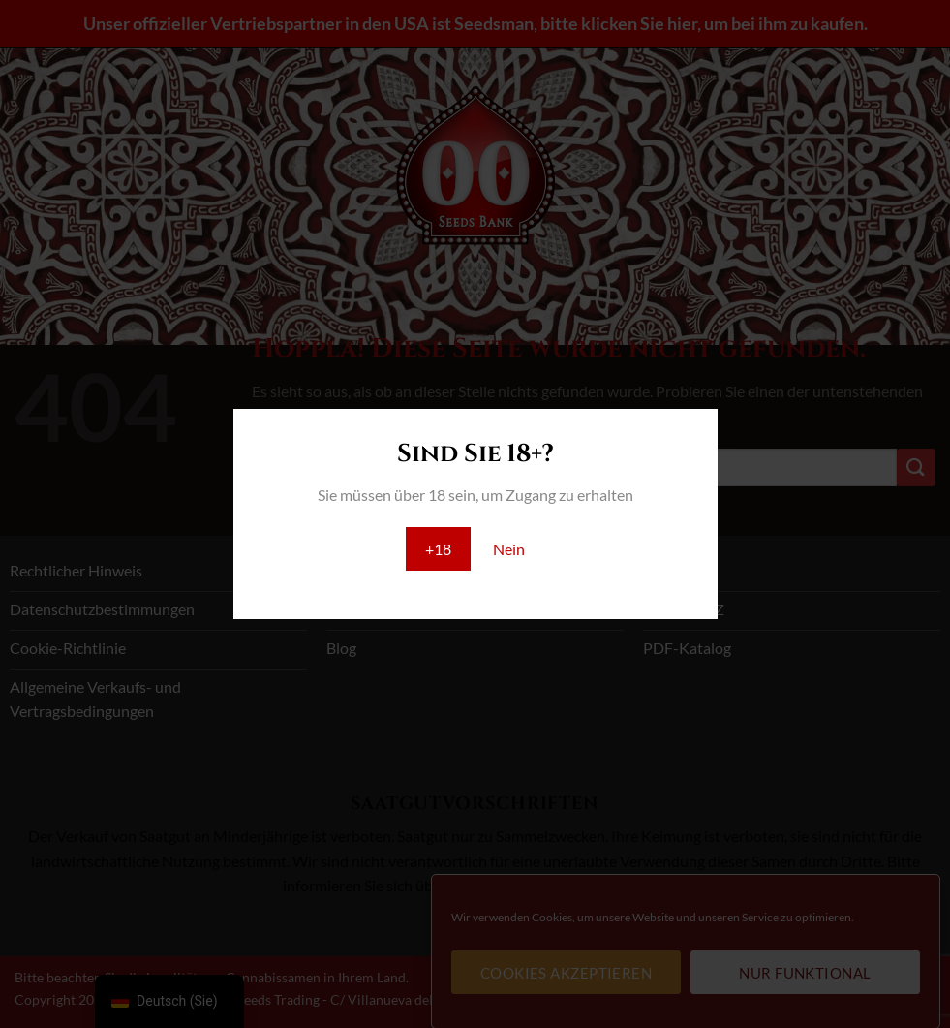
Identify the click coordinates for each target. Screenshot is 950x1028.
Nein (509, 549)
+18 (438, 549)
